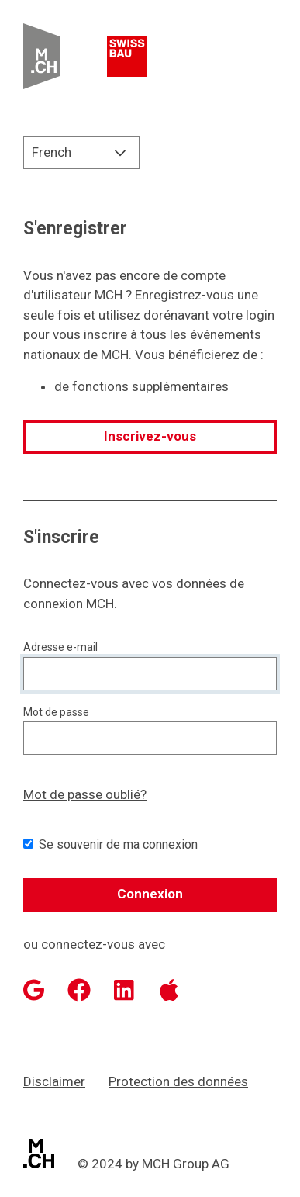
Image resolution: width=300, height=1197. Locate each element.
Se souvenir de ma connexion (118, 844)
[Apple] (169, 989)
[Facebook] (79, 989)
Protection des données (178, 1081)
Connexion (150, 893)
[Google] (33, 989)
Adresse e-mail (60, 647)
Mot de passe (56, 712)
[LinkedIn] (124, 989)
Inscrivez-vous (150, 436)
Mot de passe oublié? (85, 794)
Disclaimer (54, 1081)
